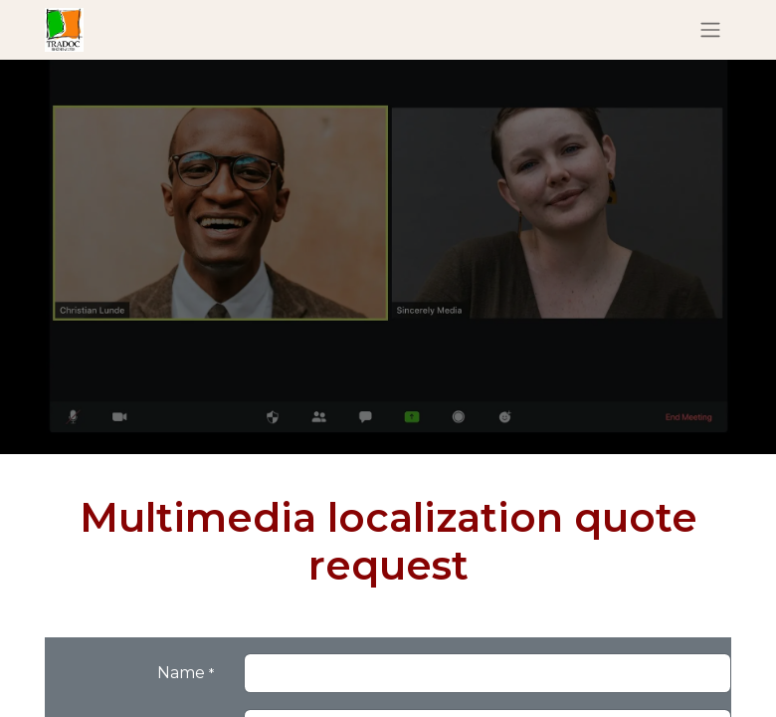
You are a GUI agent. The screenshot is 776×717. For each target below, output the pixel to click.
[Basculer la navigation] (710, 30)
